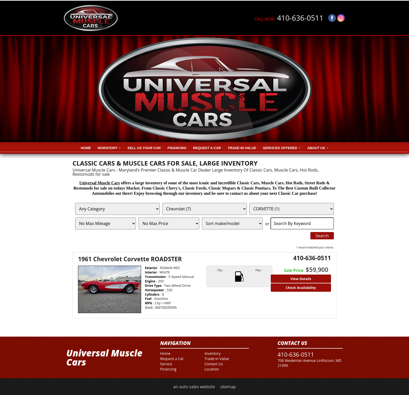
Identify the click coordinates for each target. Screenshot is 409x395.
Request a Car (207, 148)
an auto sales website (194, 387)
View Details (300, 278)
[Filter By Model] (291, 209)
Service (166, 363)
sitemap (228, 387)
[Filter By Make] (204, 209)
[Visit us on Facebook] (332, 18)
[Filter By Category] (117, 209)
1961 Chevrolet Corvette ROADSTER (130, 259)
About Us (316, 148)
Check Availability (301, 287)
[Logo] (91, 18)
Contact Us (213, 363)
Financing (176, 148)
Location (211, 369)
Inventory (107, 148)
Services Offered (280, 148)
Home (86, 148)
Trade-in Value (242, 148)
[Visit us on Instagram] (341, 18)
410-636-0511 (289, 18)
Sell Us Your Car (144, 148)
